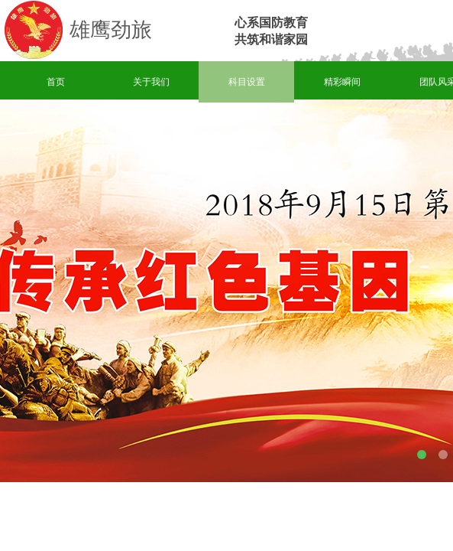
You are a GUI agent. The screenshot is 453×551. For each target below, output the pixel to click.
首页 (56, 82)
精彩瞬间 (342, 82)
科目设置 (246, 82)
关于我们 (151, 82)
